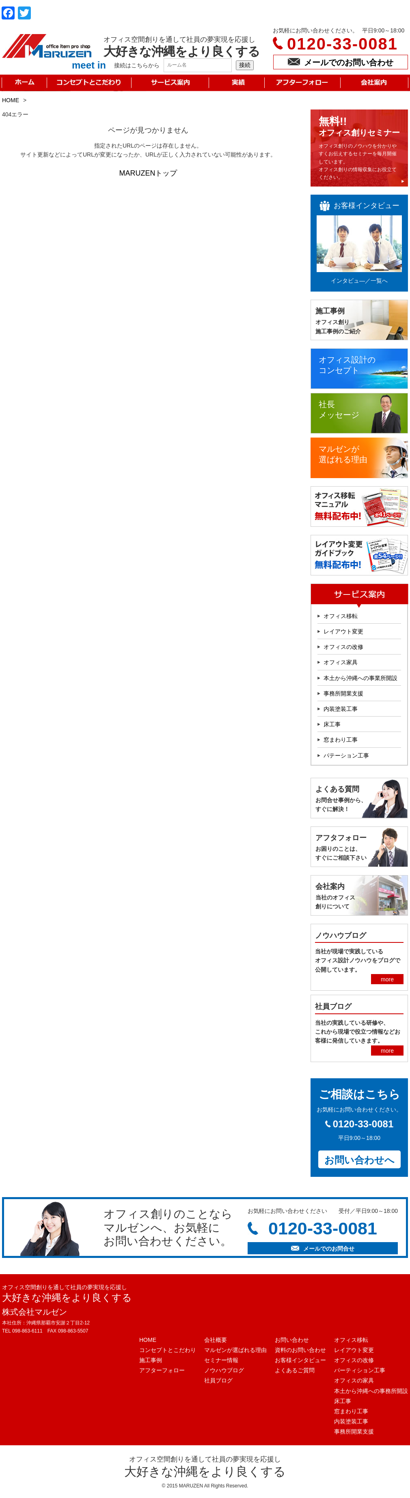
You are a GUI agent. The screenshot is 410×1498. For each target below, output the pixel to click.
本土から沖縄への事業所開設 (360, 678)
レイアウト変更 (343, 631)
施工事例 (150, 1360)
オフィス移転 (341, 616)
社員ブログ (218, 1380)
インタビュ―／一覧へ (359, 280)
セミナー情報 (221, 1360)
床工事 (332, 724)
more (387, 979)
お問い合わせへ (359, 1160)
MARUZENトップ (148, 173)
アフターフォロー (162, 1370)
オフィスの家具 (354, 1380)
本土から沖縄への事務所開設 (371, 1391)
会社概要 (215, 1340)
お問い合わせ (292, 1340)
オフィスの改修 (343, 647)
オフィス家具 (341, 662)
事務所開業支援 (343, 693)
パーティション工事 (359, 1370)
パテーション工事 (346, 755)
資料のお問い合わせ (300, 1350)
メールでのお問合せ (322, 1248)
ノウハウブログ (224, 1370)
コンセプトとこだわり (167, 1350)
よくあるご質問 (295, 1370)
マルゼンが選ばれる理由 (235, 1350)
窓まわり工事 (341, 739)
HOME (10, 100)
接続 (244, 65)
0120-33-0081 (342, 44)
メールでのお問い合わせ (340, 62)
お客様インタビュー (300, 1360)
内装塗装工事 (341, 709)
